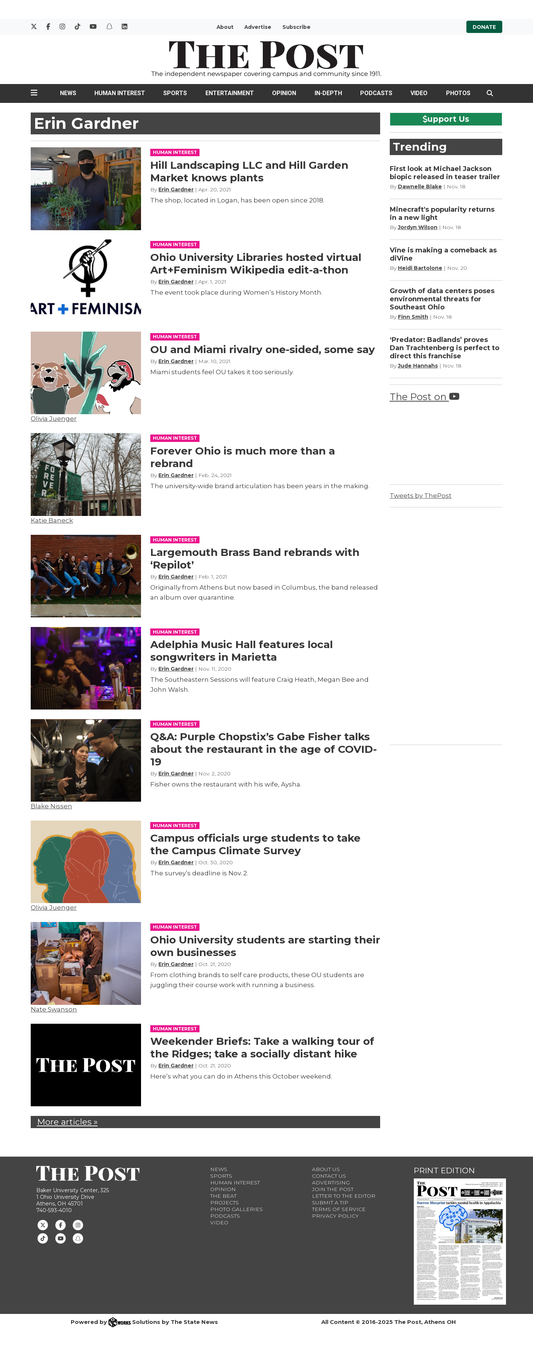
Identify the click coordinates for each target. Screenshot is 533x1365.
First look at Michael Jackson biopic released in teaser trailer (445, 173)
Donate (484, 27)
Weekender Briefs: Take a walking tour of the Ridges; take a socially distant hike (262, 1047)
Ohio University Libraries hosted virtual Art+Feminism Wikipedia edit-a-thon (255, 263)
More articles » (67, 1122)
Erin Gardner (176, 189)
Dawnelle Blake (420, 186)
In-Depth (328, 93)
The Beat (223, 1196)
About (225, 27)
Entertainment (229, 93)
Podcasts (376, 93)
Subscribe (296, 27)
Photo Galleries (236, 1209)
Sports (175, 93)
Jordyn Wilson (418, 227)
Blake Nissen (51, 806)
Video (419, 93)
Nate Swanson (54, 1009)
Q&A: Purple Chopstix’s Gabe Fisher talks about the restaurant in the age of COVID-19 (263, 749)
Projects (224, 1202)
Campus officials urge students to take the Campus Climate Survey (255, 844)
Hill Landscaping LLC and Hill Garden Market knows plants (249, 171)
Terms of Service (339, 1209)
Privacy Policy (335, 1216)
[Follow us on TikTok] (42, 1238)
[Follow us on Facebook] (60, 1224)
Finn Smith (413, 316)
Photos (458, 93)
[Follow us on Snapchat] (77, 1238)
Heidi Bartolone (420, 268)
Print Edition (444, 1170)
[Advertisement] (445, 625)
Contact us (329, 1176)
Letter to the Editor (343, 1196)
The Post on (425, 396)
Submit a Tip (330, 1202)
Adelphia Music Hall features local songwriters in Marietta (241, 650)
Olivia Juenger (54, 418)
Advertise (257, 27)
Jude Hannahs (418, 365)
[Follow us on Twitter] (42, 1224)
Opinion (284, 93)
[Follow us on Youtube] (60, 1238)
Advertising (331, 1182)
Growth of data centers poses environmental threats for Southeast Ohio (442, 299)
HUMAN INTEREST (175, 152)
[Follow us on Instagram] (77, 1224)
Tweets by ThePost (421, 495)
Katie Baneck (52, 520)
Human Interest (119, 93)
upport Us (446, 119)
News (68, 93)
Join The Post (332, 1189)
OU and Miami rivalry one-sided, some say (262, 349)
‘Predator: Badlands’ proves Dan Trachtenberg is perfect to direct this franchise (444, 348)
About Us (326, 1169)
